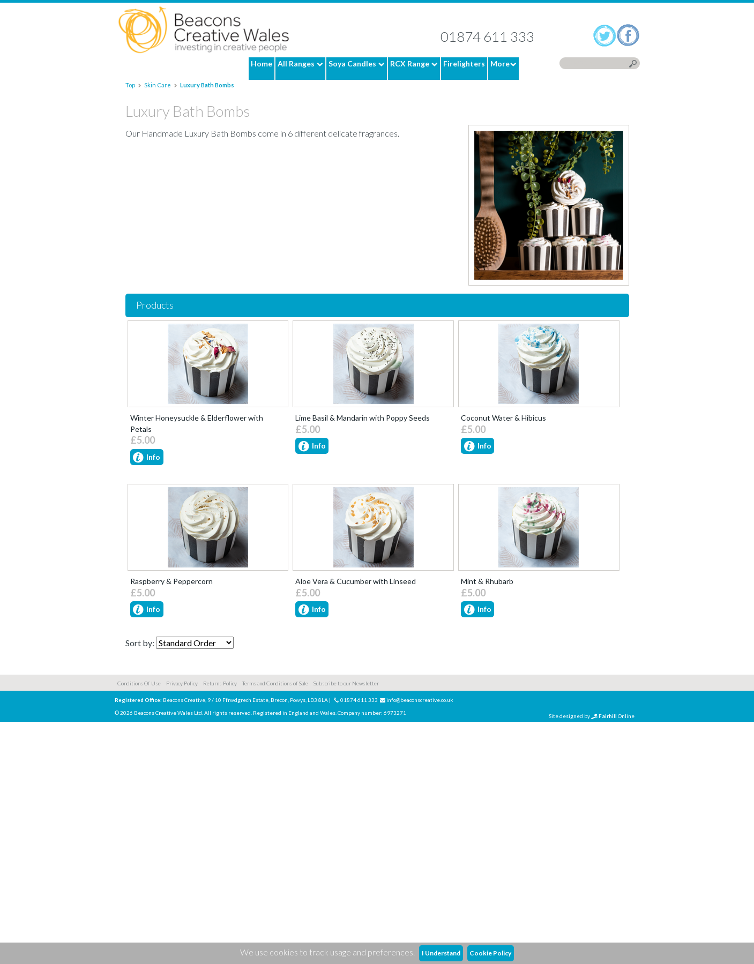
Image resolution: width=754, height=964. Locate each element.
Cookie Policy (490, 953)
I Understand (441, 953)
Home (204, 30)
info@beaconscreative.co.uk (419, 942)
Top (130, 84)
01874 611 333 (487, 36)
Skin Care (157, 84)
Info (146, 458)
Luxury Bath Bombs (207, 84)
